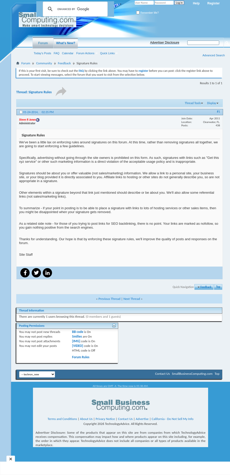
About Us (86, 419)
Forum (43, 43)
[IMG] (76, 341)
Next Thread (131, 299)
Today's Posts (42, 53)
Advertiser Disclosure (164, 42)
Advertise (142, 419)
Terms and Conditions (62, 419)
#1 (218, 111)
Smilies (77, 336)
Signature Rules (40, 92)
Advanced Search (213, 55)
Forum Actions (85, 53)
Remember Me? (147, 12)
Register (213, 3)
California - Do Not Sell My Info (172, 419)
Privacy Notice (105, 419)
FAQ (56, 53)
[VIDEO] (77, 346)
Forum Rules (80, 357)
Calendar (68, 53)
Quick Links (107, 53)
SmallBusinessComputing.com (192, 374)
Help (196, 3)
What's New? (65, 43)
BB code (77, 332)
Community (44, 63)
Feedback (64, 63)
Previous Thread (109, 299)
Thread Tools (193, 103)
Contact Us (162, 374)
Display (211, 103)
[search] (74, 9)
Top (218, 287)
